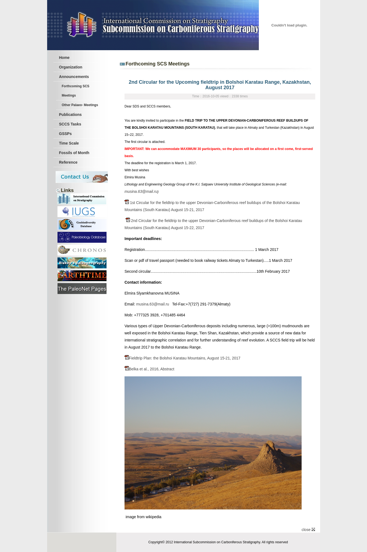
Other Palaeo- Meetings (80, 105)
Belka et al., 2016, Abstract (149, 369)
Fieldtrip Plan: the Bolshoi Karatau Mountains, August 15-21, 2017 (182, 358)
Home (64, 57)
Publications (70, 114)
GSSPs (65, 133)
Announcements (74, 76)
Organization (71, 67)
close (308, 529)
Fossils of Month (74, 153)
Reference (68, 162)
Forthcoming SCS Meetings (75, 90)
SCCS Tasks (70, 124)
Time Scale (69, 143)
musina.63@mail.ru (141, 191)
